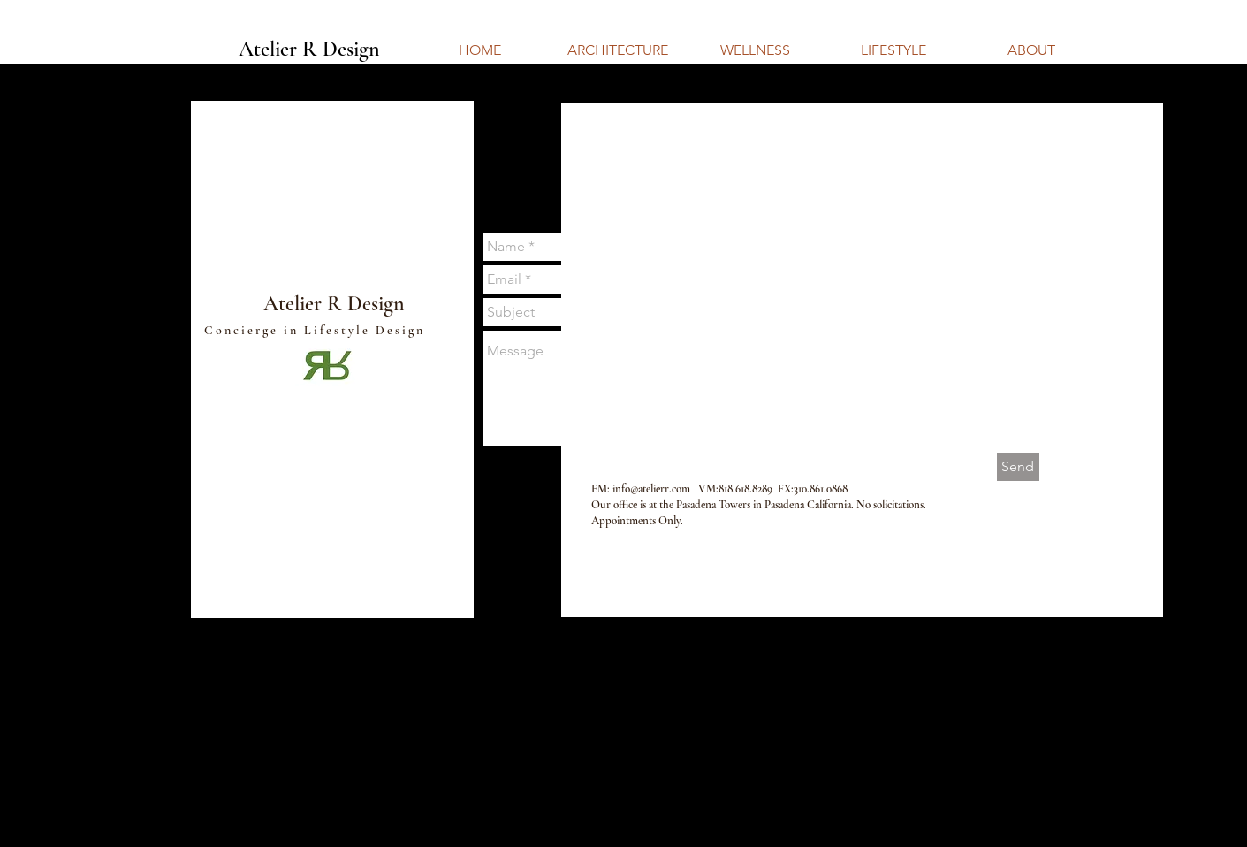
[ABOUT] (1031, 50)
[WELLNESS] (756, 50)
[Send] (1018, 467)
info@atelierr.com (651, 489)
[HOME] (480, 50)
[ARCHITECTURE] (618, 50)
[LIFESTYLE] (893, 50)
